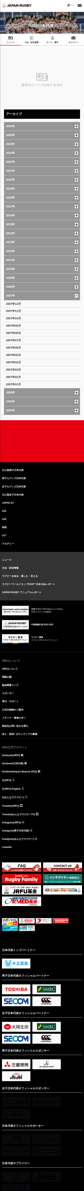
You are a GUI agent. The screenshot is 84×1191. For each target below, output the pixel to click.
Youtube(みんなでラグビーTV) (18, 814)
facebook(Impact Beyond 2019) (19, 771)
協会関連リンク (10, 685)
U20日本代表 (21, 15)
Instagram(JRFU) (11, 822)
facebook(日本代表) (13, 763)
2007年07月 (13, 340)
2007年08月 (13, 333)
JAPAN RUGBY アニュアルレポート (21, 592)
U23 (4, 511)
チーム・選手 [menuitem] (52, 42)
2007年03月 (13, 369)
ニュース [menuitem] (10, 42)
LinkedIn (7, 847)
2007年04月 (13, 362)
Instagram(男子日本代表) (15, 830)
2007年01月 (13, 384)
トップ (5, 15)
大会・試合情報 (10, 568)
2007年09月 (13, 325)
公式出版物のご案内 (12, 709)
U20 (4, 519)
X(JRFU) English (11, 788)
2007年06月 (13, 347)
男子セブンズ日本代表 (14, 478)
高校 (4, 527)
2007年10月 (13, 318)
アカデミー (8, 543)
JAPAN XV (8, 503)
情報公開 (7, 677)
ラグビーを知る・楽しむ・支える (20, 576)
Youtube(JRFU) (10, 806)
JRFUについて (10, 668)
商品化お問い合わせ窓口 (15, 726)
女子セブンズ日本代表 (14, 486)
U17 (4, 535)
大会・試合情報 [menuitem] (32, 42)
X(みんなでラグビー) (13, 797)
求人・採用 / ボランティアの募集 (19, 734)
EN (72, 5)
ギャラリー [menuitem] (73, 42)
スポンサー (8, 693)
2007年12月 (13, 303)
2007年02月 (13, 377)
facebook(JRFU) (11, 755)
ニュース (7, 559)
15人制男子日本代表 (13, 470)
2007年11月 (13, 311)
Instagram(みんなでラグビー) (18, 839)
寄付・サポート (10, 701)
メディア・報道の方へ (14, 717)
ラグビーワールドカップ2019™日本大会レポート (28, 584)
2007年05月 (13, 355)
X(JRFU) (6, 780)
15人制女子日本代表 (13, 494)
